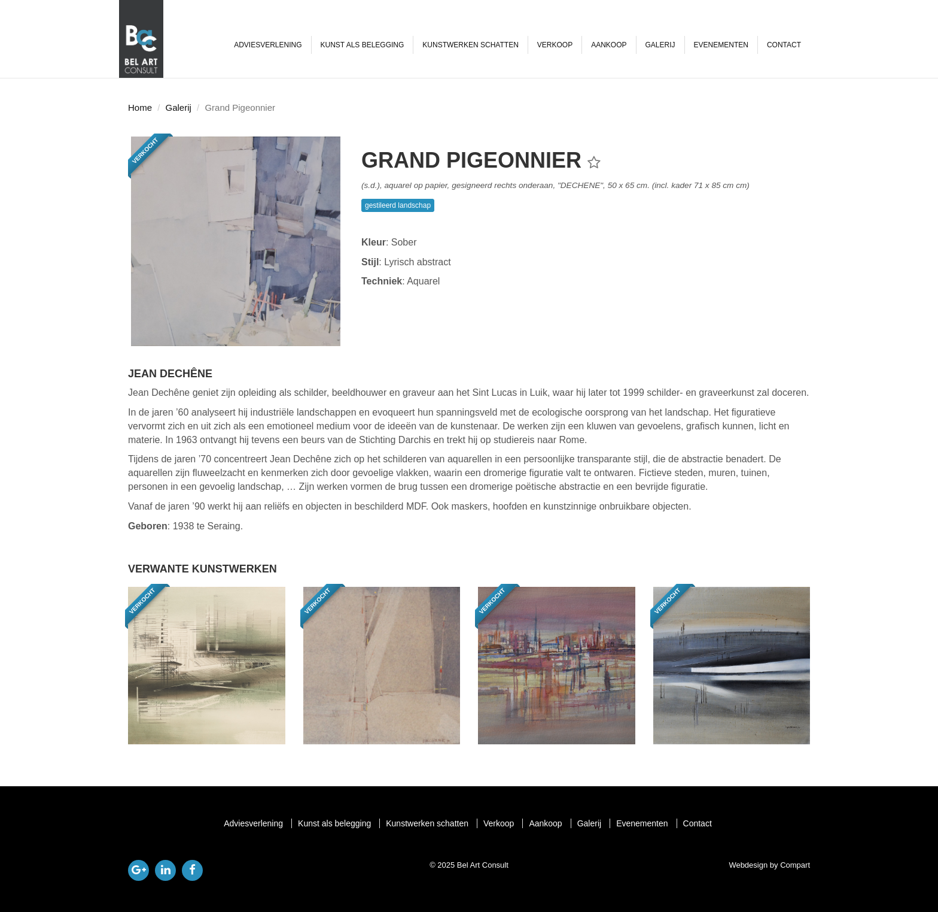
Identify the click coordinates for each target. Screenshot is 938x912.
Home (140, 107)
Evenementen (721, 45)
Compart (795, 865)
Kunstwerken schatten (470, 45)
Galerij (660, 45)
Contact (784, 45)
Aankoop (608, 45)
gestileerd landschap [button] (398, 205)
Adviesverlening (268, 45)
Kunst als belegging (362, 45)
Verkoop (554, 45)
